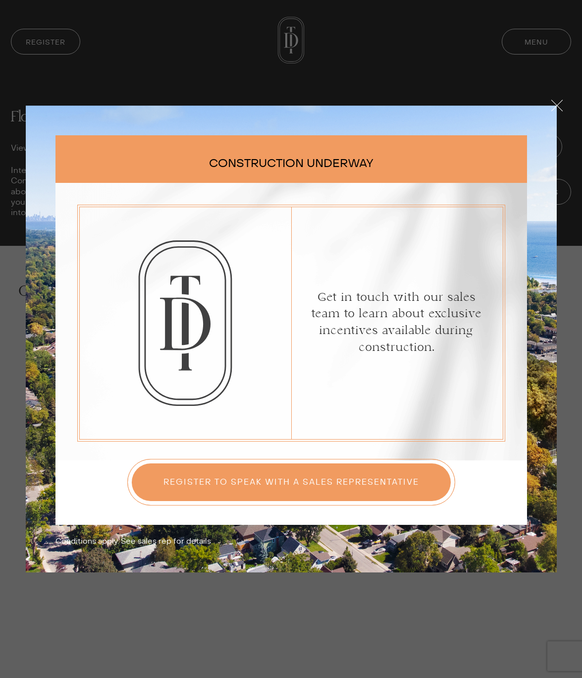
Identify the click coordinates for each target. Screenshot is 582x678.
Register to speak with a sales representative (291, 482)
